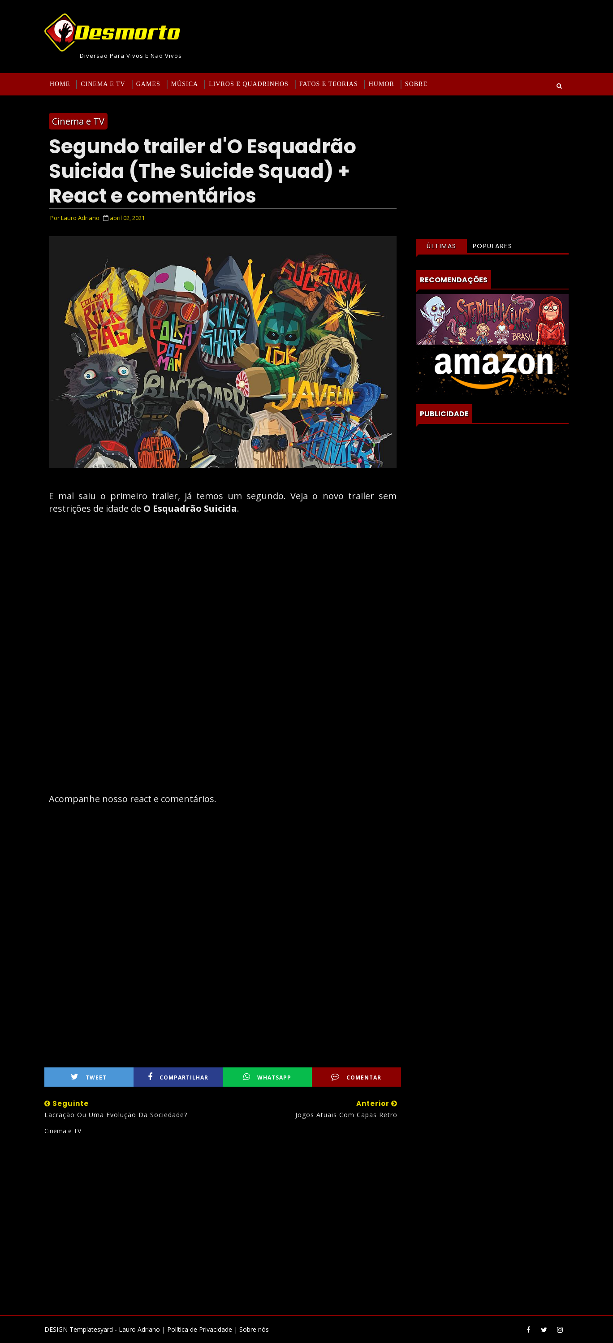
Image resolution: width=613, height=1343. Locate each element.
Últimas (442, 246)
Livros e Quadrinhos (249, 84)
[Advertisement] (222, 1221)
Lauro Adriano (139, 1329)
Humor (381, 84)
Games (148, 84)
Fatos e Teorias (328, 84)
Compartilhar (178, 1077)
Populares (493, 246)
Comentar (356, 1077)
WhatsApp (267, 1077)
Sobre (416, 84)
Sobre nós (254, 1329)
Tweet (89, 1077)
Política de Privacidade (199, 1329)
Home (60, 84)
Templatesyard (91, 1329)
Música (184, 84)
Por (74, 218)
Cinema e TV (103, 84)
